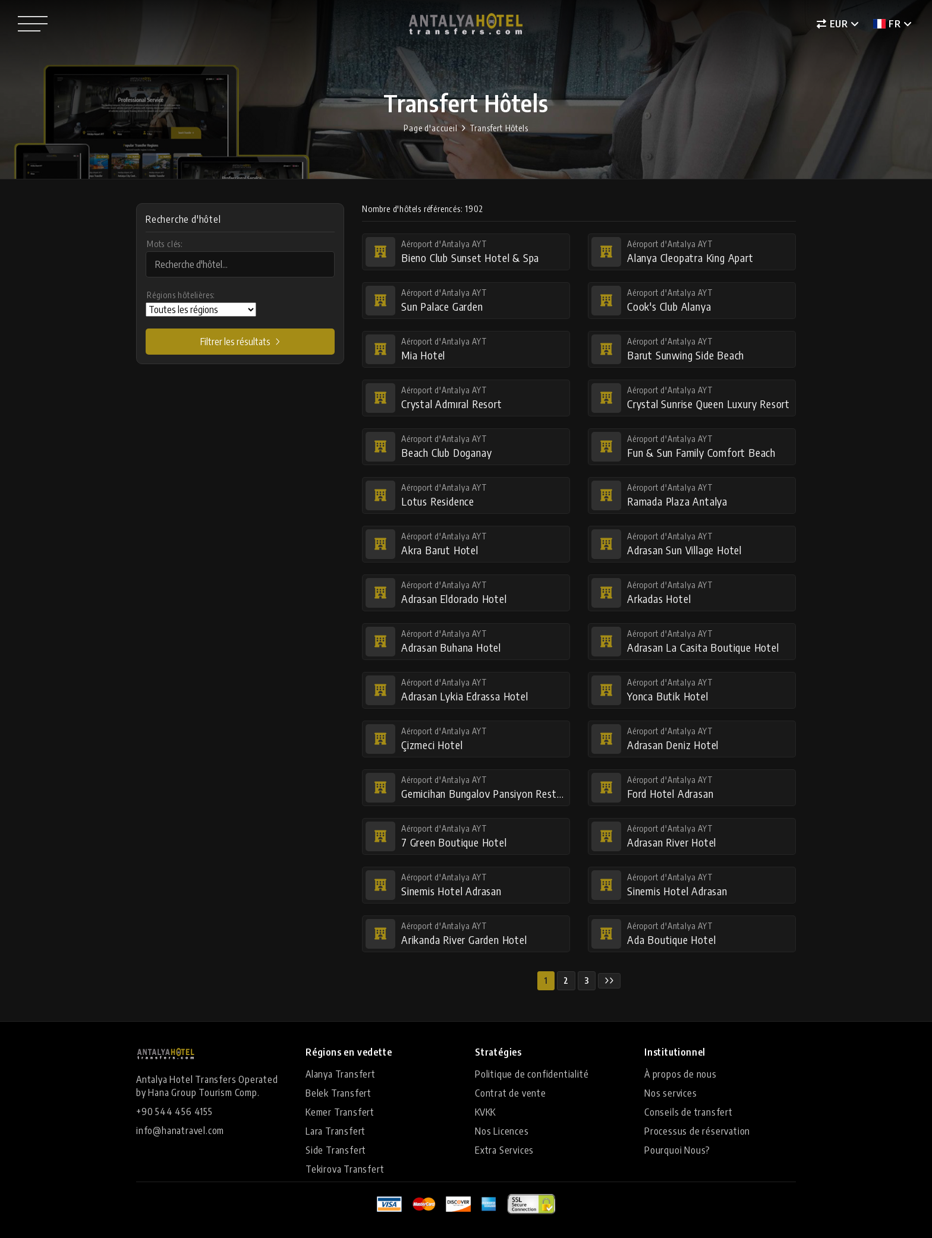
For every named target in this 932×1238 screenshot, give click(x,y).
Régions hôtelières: (181, 295)
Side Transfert (336, 1150)
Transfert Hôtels (499, 128)
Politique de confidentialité (531, 1074)
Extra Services (504, 1150)
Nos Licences (502, 1131)
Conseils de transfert (688, 1112)
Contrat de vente (510, 1093)
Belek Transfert (338, 1093)
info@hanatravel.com (180, 1130)
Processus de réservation (697, 1131)
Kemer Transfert (340, 1112)
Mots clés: (165, 244)
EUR (832, 24)
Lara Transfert (336, 1131)
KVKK (485, 1112)
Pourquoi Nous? (677, 1150)
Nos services (670, 1093)
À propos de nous (680, 1074)
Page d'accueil (430, 128)
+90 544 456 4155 (174, 1111)
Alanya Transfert (341, 1074)
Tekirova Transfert (345, 1169)
